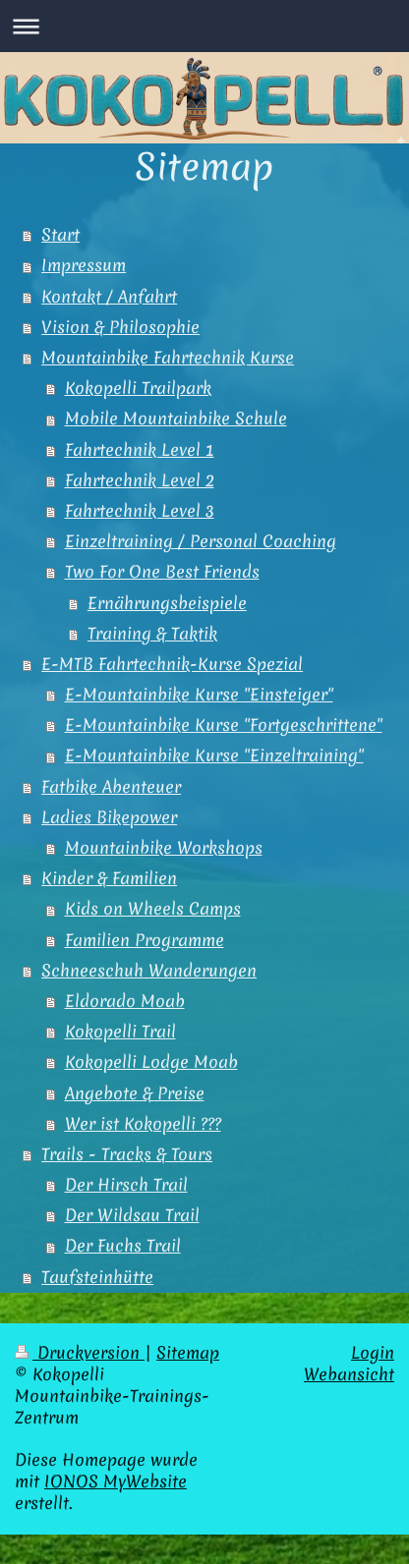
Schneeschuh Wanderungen (149, 970)
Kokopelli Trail (120, 1031)
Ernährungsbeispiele (167, 603)
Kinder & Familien (109, 878)
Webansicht (349, 1374)
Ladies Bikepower (109, 817)
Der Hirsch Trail (126, 1185)
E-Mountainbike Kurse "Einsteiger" (199, 694)
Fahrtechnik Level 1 (139, 450)
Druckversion (80, 1353)
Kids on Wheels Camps (153, 909)
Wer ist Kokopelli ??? (143, 1124)
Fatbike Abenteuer (111, 787)
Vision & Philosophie (120, 327)
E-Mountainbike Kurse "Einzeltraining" (214, 755)
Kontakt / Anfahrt (109, 296)
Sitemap (187, 1353)
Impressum (83, 265)
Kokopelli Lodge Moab (151, 1062)
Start (60, 235)
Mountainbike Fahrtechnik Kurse (167, 357)
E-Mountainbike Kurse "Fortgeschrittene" (223, 725)
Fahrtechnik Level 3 (139, 511)
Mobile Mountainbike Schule (176, 418)
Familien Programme (144, 940)
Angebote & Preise (134, 1093)
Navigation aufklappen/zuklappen (204, 26)
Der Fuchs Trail (123, 1246)
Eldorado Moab (125, 1001)
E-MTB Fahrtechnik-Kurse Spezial (172, 664)
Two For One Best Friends (162, 572)
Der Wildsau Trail (132, 1215)
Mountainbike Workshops (164, 848)
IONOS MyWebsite (115, 1481)
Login (372, 1353)
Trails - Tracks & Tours (126, 1154)
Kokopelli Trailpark (138, 388)
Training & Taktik (152, 633)
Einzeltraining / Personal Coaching (200, 541)
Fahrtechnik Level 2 (139, 480)
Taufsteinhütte (97, 1277)
